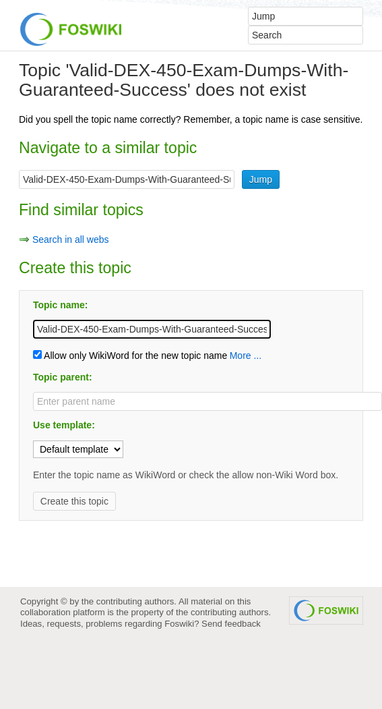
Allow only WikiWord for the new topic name (130, 355)
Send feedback (231, 624)
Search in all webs (70, 239)
